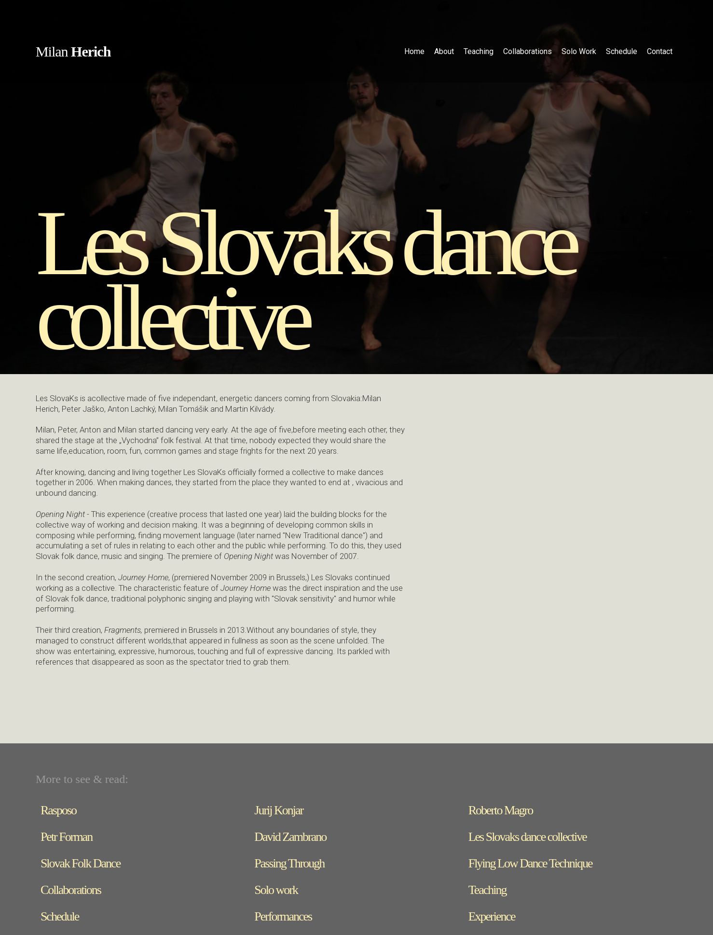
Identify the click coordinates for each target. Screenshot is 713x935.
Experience (491, 916)
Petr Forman (66, 837)
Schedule (60, 916)
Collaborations (71, 890)
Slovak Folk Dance (80, 863)
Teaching (487, 890)
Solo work (276, 890)
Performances (283, 916)
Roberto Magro (500, 810)
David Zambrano (290, 837)
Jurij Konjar (278, 810)
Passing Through (289, 863)
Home (414, 51)
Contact (659, 51)
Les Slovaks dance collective (527, 837)
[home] (73, 53)
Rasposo (58, 810)
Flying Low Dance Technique (530, 863)
